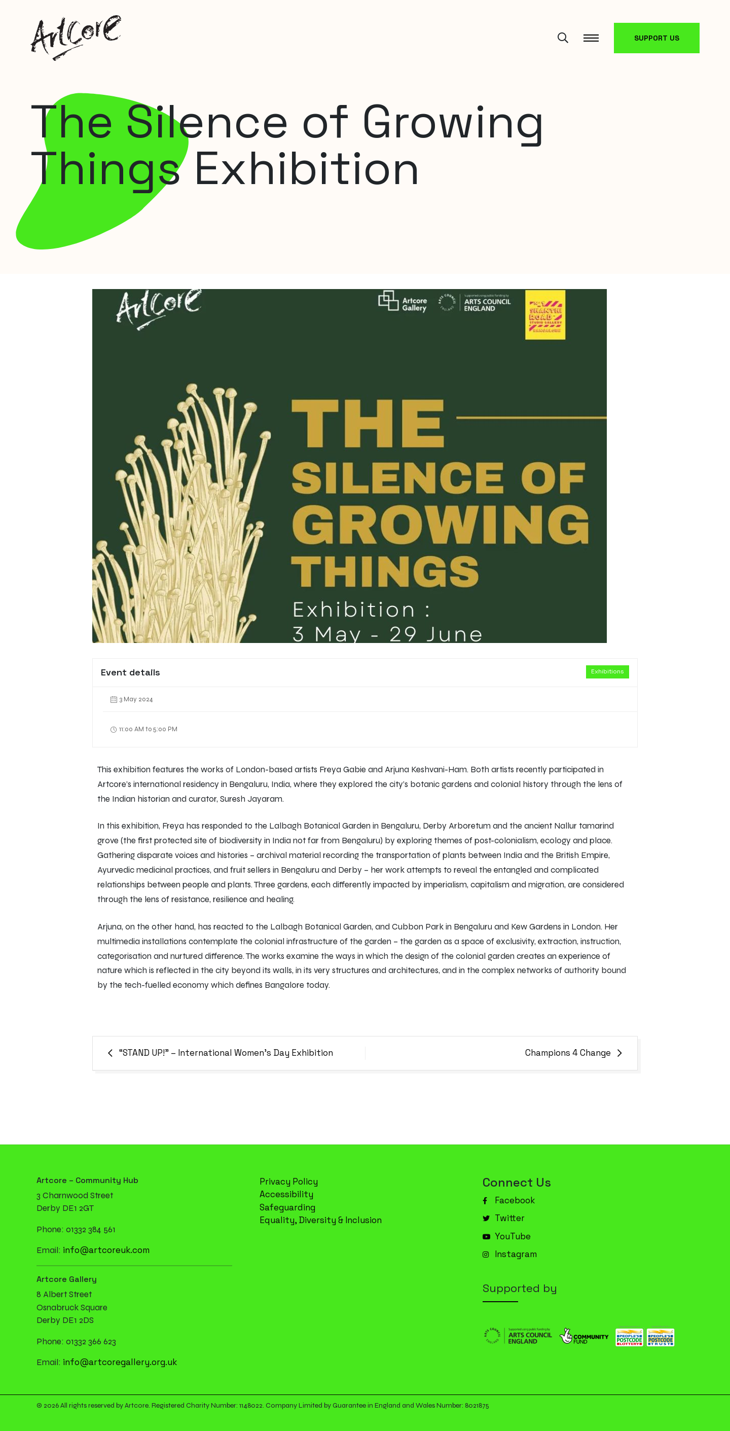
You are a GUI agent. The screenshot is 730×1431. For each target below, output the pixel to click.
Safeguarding (287, 1207)
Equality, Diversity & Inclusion (321, 1220)
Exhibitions (607, 671)
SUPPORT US (656, 38)
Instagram (510, 1254)
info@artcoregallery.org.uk (120, 1362)
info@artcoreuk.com (106, 1250)
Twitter (504, 1218)
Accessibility (286, 1194)
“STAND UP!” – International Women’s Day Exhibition (226, 1052)
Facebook (509, 1200)
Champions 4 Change (568, 1052)
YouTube (507, 1236)
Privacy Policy (289, 1181)
